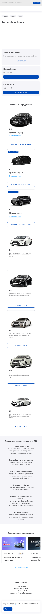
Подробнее (15, 605)
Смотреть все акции (21, 567)
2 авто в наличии (15, 216)
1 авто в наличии (15, 136)
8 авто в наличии (21, 77)
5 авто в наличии (15, 176)
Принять (8, 609)
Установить (36, 2)
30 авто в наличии (21, 92)
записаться (21, 61)
